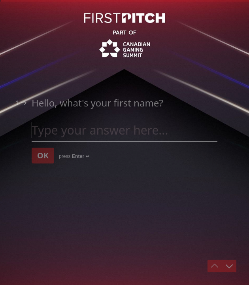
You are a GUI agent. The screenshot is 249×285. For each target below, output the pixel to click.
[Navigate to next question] (229, 266)
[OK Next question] (43, 155)
